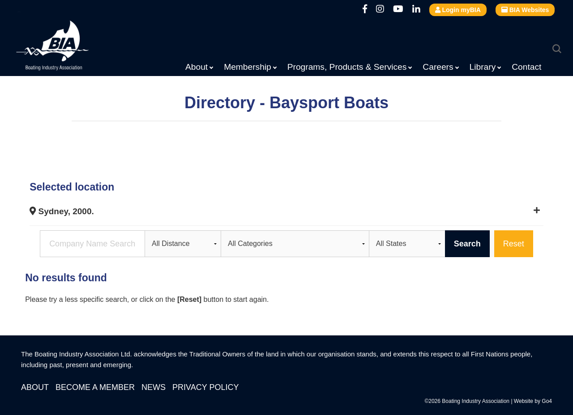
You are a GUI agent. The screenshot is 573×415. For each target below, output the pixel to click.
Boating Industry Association (74, 47)
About (196, 67)
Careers (438, 67)
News (153, 387)
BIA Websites (525, 9)
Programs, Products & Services (347, 67)
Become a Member (95, 387)
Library (483, 67)
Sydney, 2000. (62, 211)
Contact (526, 67)
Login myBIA (458, 9)
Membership (247, 67)
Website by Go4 (533, 401)
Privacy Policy (205, 387)
